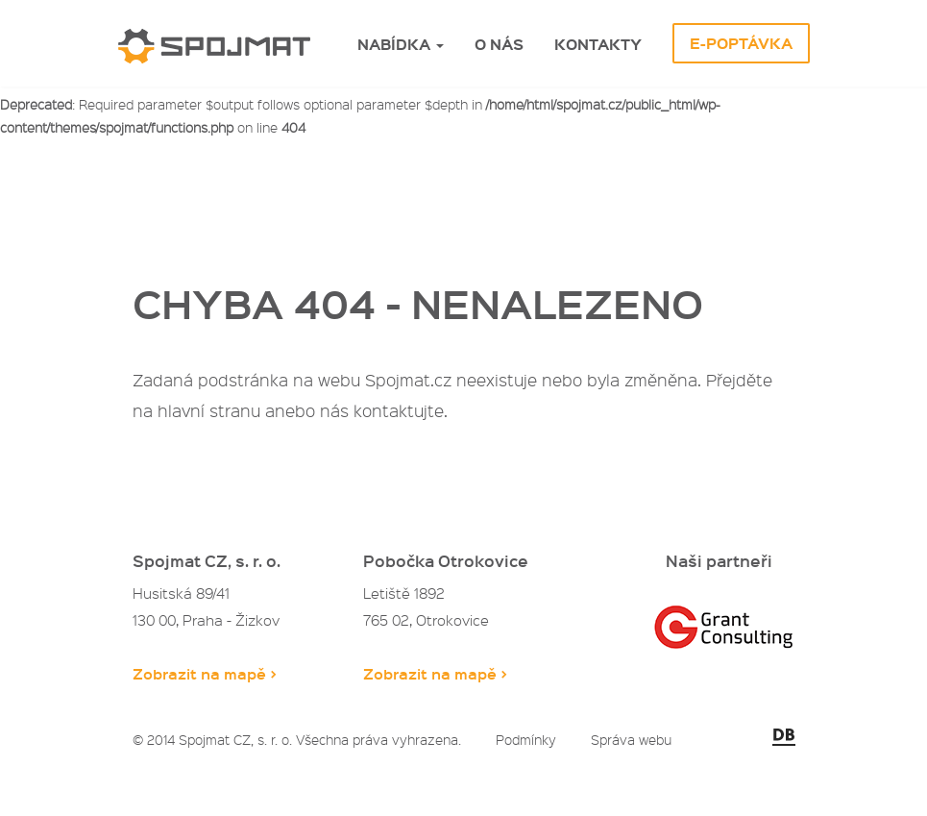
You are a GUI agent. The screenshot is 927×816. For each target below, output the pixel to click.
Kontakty (598, 44)
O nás (499, 44)
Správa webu (631, 739)
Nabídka (400, 44)
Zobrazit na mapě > (205, 673)
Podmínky (526, 739)
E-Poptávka (741, 43)
